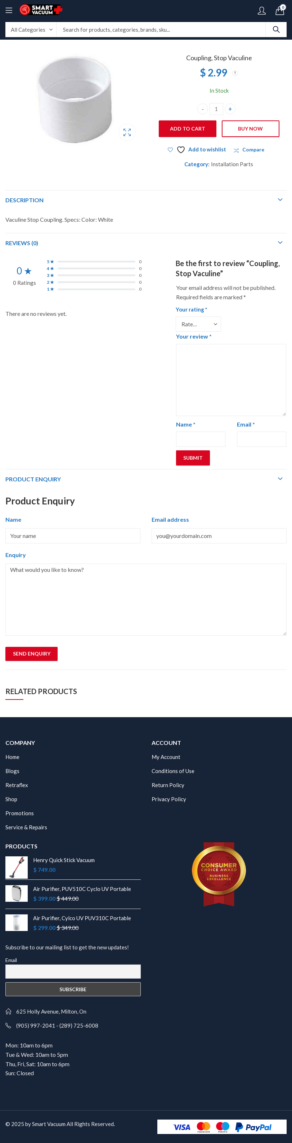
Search (276, 29)
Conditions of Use (173, 771)
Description (24, 200)
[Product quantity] (216, 109)
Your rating (191, 309)
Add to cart (187, 128)
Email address (170, 519)
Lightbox (127, 132)
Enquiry (15, 554)
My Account (166, 757)
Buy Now (250, 128)
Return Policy (168, 785)
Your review (194, 336)
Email (246, 424)
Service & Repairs (26, 827)
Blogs (12, 771)
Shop (11, 799)
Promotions (19, 813)
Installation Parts (232, 164)
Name (186, 424)
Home (12, 757)
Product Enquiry (33, 479)
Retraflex (16, 785)
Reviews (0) (21, 242)
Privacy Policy (169, 799)
